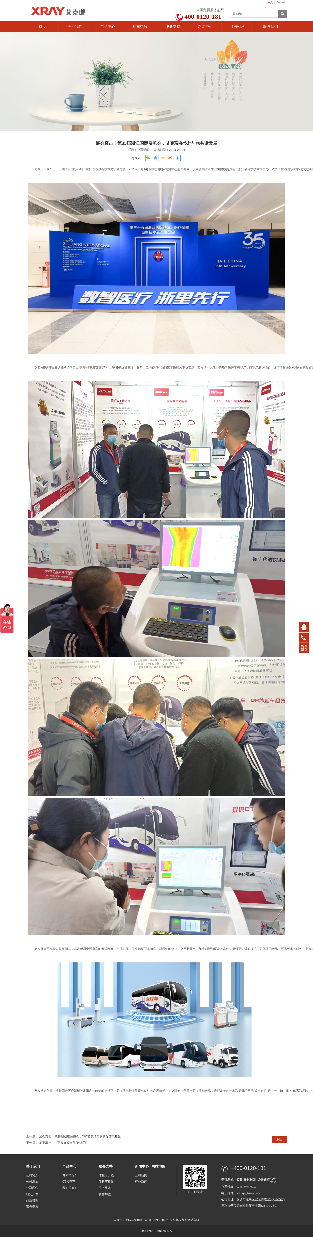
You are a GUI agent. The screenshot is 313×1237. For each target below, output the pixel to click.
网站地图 (158, 1166)
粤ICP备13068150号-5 (156, 1231)
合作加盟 (105, 1194)
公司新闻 (141, 1175)
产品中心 (107, 27)
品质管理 (32, 1200)
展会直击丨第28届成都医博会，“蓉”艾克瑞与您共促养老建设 (80, 1136)
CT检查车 (68, 1181)
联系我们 (270, 27)
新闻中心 (205, 27)
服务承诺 (105, 1188)
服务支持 (172, 27)
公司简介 (32, 1175)
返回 (279, 1139)
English (281, 2)
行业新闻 (141, 1181)
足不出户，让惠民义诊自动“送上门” (63, 1142)
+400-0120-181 (248, 1168)
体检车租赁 (106, 1181)
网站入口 (193, 1220)
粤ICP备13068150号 (162, 1220)
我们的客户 (70, 1188)
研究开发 (32, 1194)
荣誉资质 (32, 1206)
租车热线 (140, 27)
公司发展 (32, 1181)
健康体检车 (70, 1175)
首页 (42, 27)
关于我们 (75, 27)
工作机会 (238, 27)
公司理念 (32, 1188)
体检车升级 (106, 1175)
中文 (270, 2)
